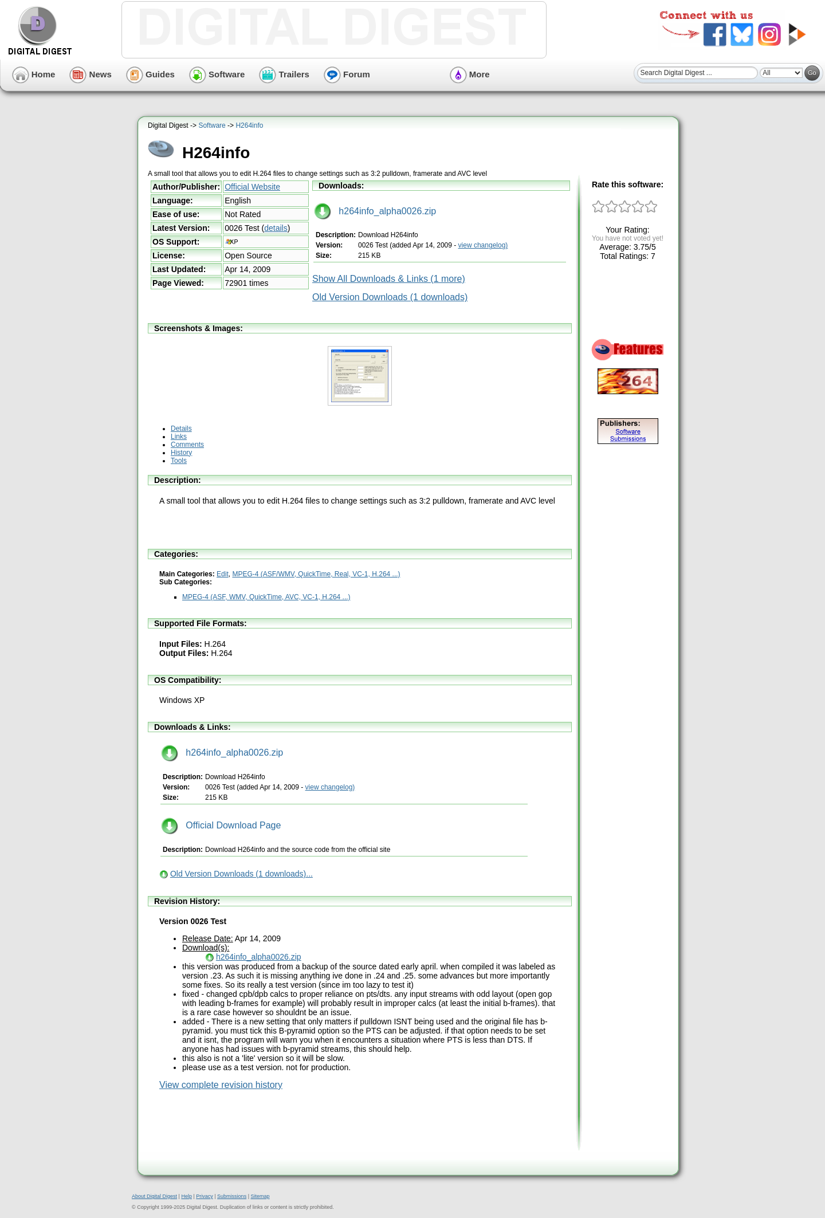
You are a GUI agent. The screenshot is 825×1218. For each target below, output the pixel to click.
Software (217, 74)
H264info (249, 125)
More (470, 74)
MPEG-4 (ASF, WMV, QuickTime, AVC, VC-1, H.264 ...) (266, 597)
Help (186, 1196)
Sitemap (259, 1196)
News (90, 74)
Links (179, 437)
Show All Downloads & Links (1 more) (388, 279)
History (181, 453)
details (275, 228)
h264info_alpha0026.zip (375, 211)
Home (34, 74)
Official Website (252, 186)
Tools (179, 461)
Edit (223, 574)
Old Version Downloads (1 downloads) (389, 297)
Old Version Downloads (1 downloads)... (241, 873)
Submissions (231, 1196)
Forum (347, 74)
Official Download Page (221, 825)
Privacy (204, 1196)
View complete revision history (220, 1085)
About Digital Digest (154, 1196)
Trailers (284, 74)
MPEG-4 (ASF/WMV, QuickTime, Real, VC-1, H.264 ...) (316, 574)
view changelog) (483, 245)
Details (181, 429)
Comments (187, 445)
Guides (150, 74)
